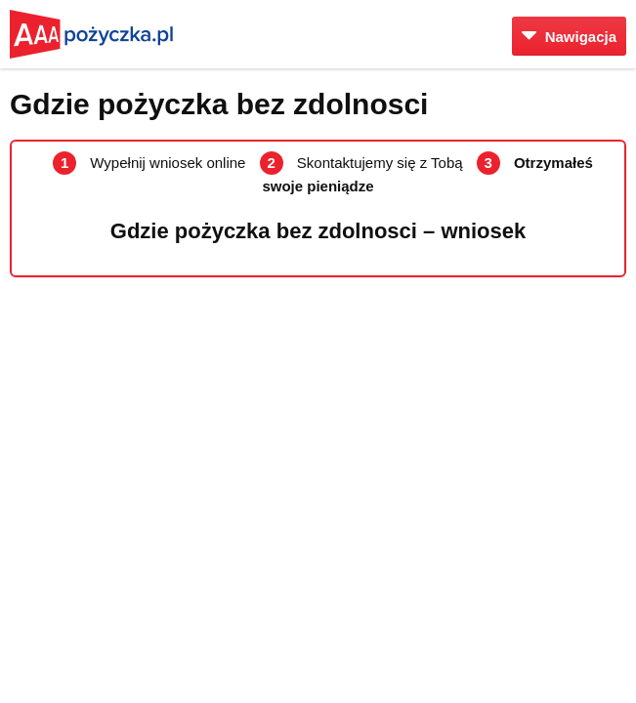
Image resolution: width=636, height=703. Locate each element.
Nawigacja (569, 36)
